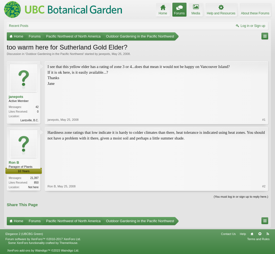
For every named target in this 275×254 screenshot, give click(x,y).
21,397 (34, 177)
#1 (263, 119)
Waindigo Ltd (69, 250)
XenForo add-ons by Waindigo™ (28, 250)
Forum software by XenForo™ (43, 239)
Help (243, 234)
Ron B (14, 162)
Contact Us (228, 234)
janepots (104, 53)
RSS (268, 234)
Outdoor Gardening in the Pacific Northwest (54, 53)
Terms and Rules (258, 239)
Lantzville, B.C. (29, 120)
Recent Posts (18, 26)
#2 (263, 186)
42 (37, 107)
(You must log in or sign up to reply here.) (241, 196)
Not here (33, 187)
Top (260, 234)
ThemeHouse (68, 242)
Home (252, 234)
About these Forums (255, 13)
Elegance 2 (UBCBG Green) (24, 234)
